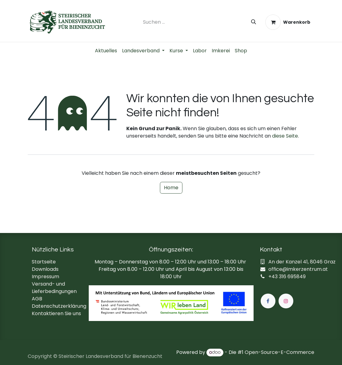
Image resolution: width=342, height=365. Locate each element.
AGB (37, 298)
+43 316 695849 (287, 276)
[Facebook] (268, 301)
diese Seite (285, 135)
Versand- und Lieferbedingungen (54, 287)
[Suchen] (253, 22)
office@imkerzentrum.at (298, 269)
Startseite (44, 261)
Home (171, 187)
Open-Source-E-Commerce (279, 352)
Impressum (45, 276)
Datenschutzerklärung (59, 306)
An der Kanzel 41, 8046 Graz (302, 261)
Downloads (45, 269)
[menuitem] (106, 51)
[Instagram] (286, 301)
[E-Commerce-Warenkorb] (287, 22)
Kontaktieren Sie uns (56, 313)
